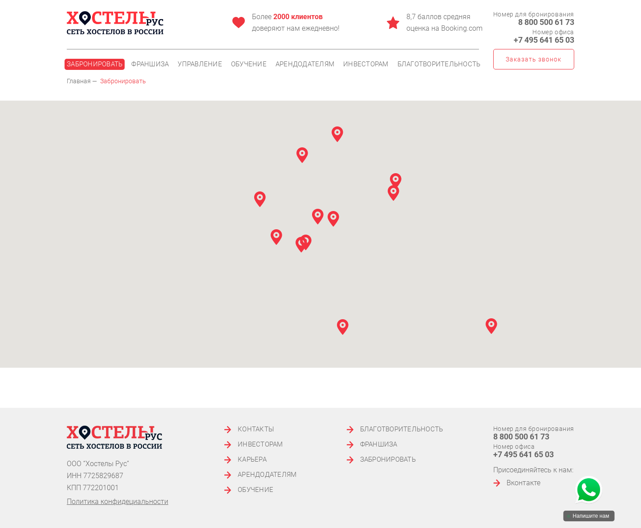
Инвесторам (366, 64)
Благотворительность (439, 64)
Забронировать (94, 64)
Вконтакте (516, 483)
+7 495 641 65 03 (544, 40)
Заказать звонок (533, 59)
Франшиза (150, 64)
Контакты (256, 429)
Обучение (249, 64)
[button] (318, 216)
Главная (79, 81)
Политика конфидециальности (117, 501)
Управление (200, 64)
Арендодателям (305, 64)
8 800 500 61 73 (546, 22)
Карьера (252, 459)
